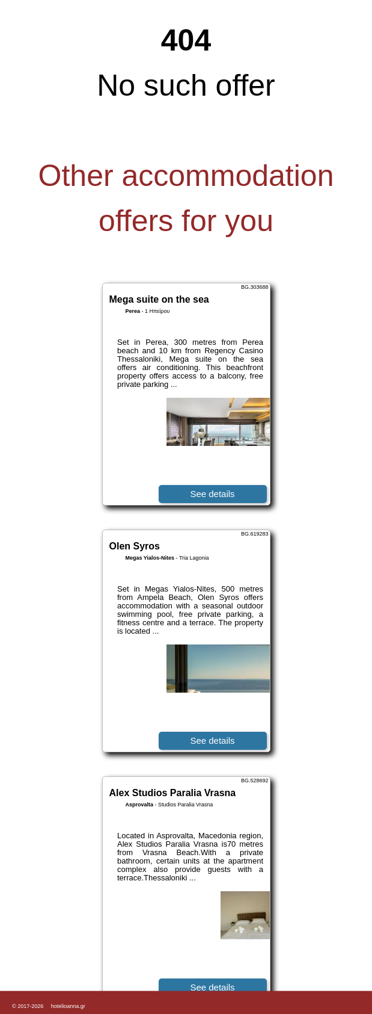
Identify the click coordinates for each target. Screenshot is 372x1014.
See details (212, 494)
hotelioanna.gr (68, 1006)
